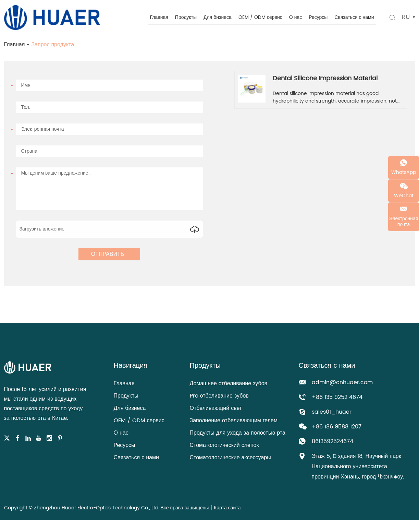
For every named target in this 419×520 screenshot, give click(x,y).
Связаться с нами (354, 17)
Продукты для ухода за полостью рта (237, 432)
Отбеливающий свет (216, 408)
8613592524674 (332, 441)
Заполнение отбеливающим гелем (234, 420)
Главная (159, 17)
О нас (295, 17)
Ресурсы (318, 17)
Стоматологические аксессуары (230, 457)
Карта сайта (227, 508)
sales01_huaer (332, 411)
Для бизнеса (218, 17)
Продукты (186, 17)
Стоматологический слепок (224, 445)
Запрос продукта (52, 44)
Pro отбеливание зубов (219, 395)
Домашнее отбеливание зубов (229, 383)
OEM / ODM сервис (260, 17)
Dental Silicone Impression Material (325, 78)
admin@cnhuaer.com (342, 382)
